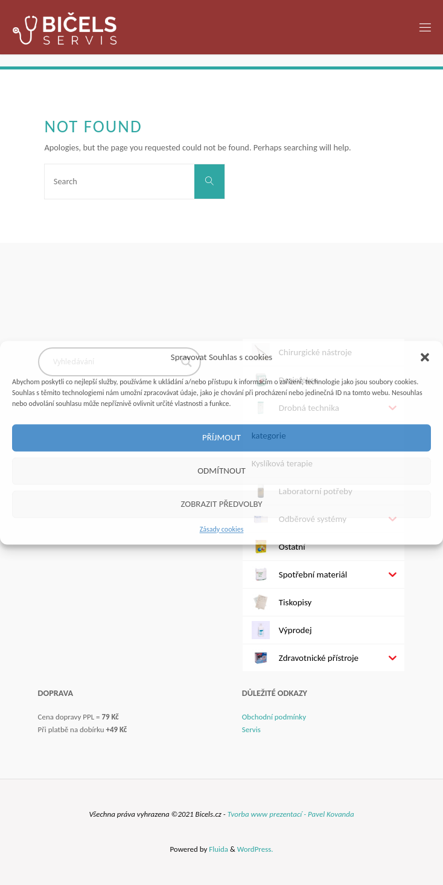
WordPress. (255, 849)
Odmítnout (221, 470)
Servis (251, 729)
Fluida (217, 849)
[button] (425, 357)
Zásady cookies (222, 529)
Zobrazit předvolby (221, 503)
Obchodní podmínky (274, 716)
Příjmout (221, 437)
